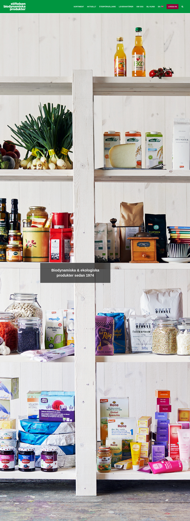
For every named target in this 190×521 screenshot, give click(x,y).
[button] (182, 6)
